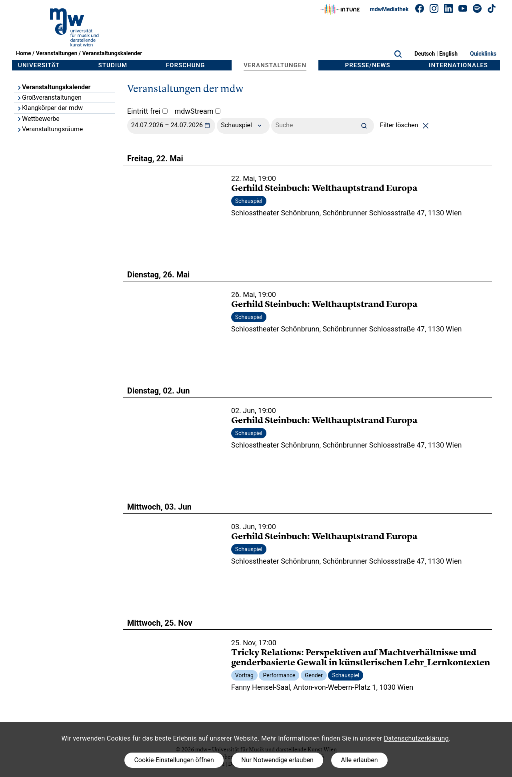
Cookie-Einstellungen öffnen (174, 760)
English (448, 53)
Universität (39, 65)
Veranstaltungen (57, 53)
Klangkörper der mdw (49, 108)
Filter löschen (406, 125)
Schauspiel (243, 126)
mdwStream (197, 111)
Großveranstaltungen (49, 97)
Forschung (185, 65)
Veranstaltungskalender (112, 53)
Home (23, 53)
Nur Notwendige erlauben (277, 760)
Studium (113, 65)
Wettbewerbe (38, 118)
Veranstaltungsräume (49, 129)
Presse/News (367, 65)
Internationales (458, 65)
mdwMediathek (389, 9)
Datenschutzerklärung (416, 738)
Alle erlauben (359, 760)
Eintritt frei (147, 111)
